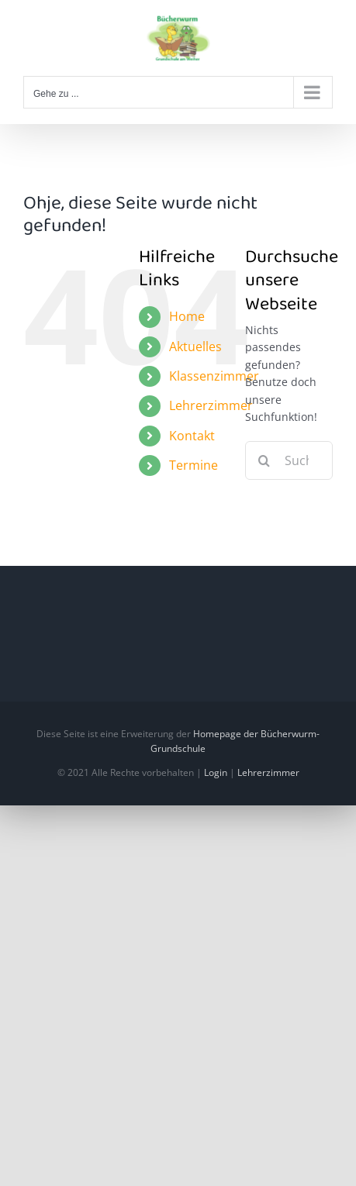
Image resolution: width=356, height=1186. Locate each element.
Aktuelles (195, 346)
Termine (193, 465)
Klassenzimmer (214, 375)
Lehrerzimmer (211, 405)
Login (215, 772)
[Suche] (264, 460)
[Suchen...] (289, 460)
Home (187, 316)
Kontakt (192, 435)
